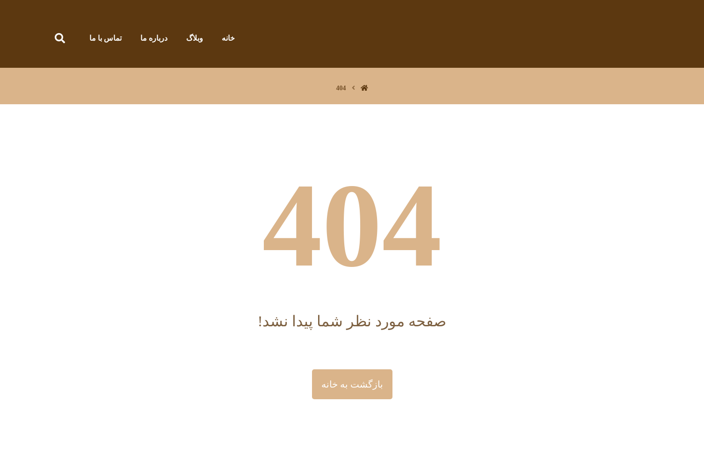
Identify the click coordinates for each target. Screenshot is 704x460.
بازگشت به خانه (352, 384)
